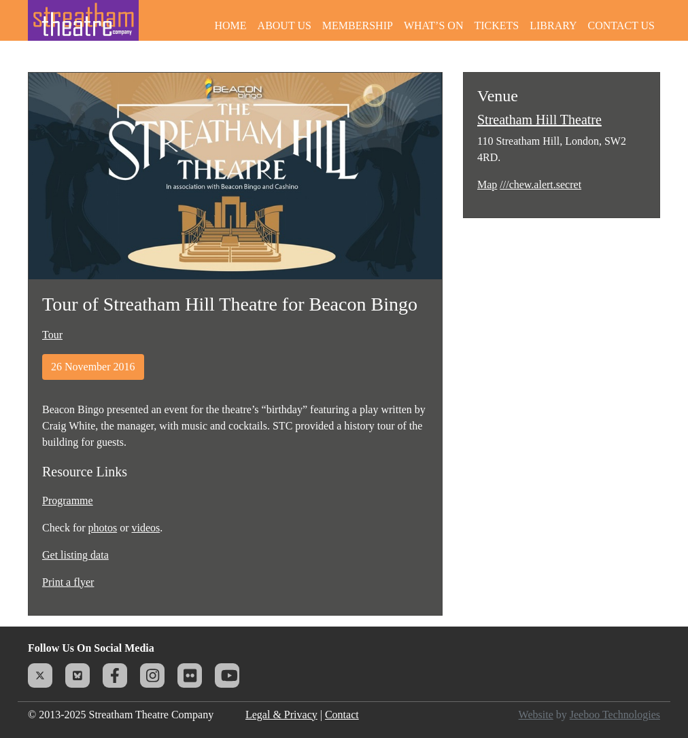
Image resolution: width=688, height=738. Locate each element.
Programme (67, 500)
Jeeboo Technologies (615, 714)
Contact (342, 714)
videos (146, 527)
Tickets (496, 25)
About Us (284, 25)
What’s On (434, 25)
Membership (357, 25)
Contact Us (621, 25)
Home (230, 25)
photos (103, 527)
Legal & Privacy (281, 714)
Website (536, 714)
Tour (52, 334)
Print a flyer (68, 582)
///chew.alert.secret (540, 184)
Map (487, 184)
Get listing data (75, 555)
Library (553, 25)
